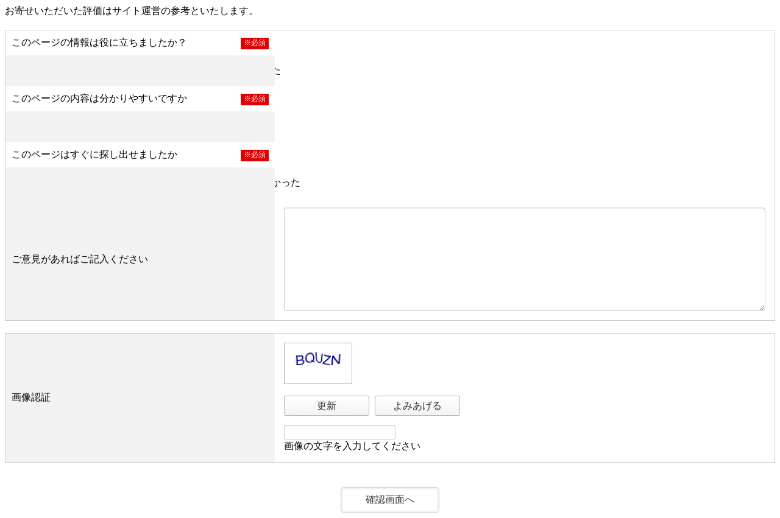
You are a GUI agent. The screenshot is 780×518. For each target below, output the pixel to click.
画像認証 (31, 397)
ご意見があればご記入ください (80, 259)
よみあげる (417, 406)
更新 (326, 406)
